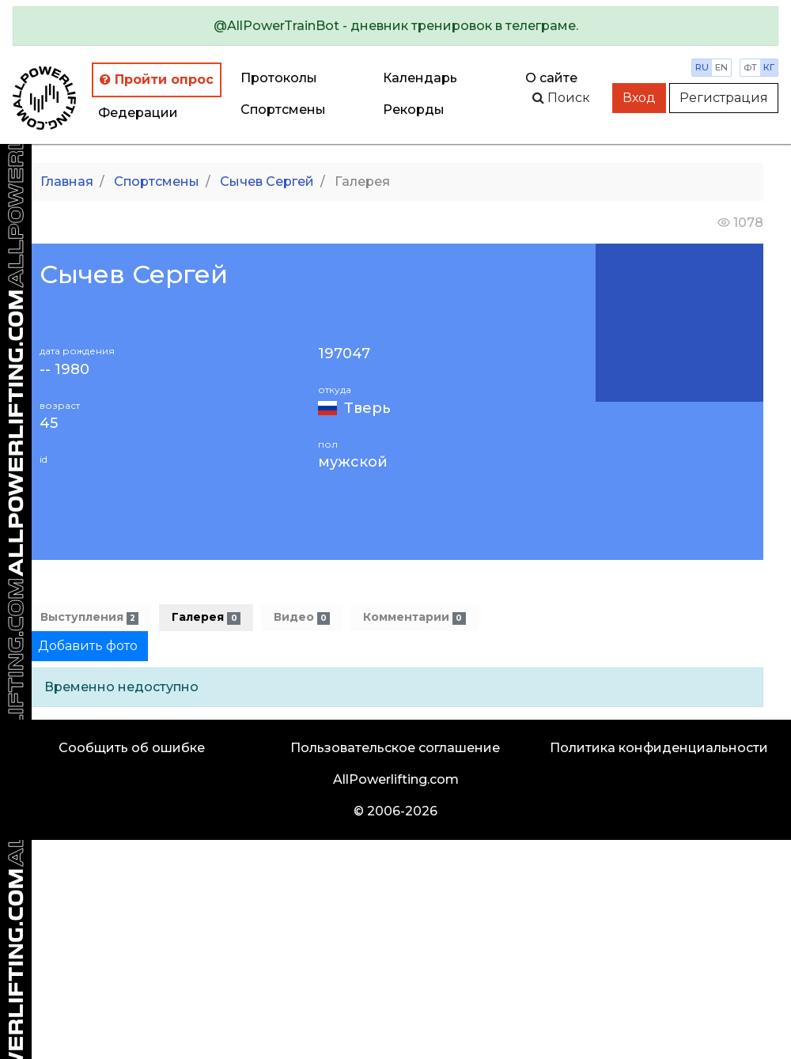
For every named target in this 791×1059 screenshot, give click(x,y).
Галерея (206, 617)
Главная (66, 181)
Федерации (138, 112)
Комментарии (414, 617)
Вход (639, 97)
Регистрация (723, 97)
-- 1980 (64, 369)
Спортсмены (283, 109)
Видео (302, 617)
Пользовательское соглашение (395, 747)
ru (702, 67)
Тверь (367, 408)
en (721, 67)
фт (750, 67)
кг (768, 67)
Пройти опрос (157, 79)
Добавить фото (88, 645)
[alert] (395, 26)
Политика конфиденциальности (659, 747)
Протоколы (278, 77)
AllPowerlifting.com (396, 779)
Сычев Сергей (267, 181)
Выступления (89, 617)
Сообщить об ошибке (132, 747)
